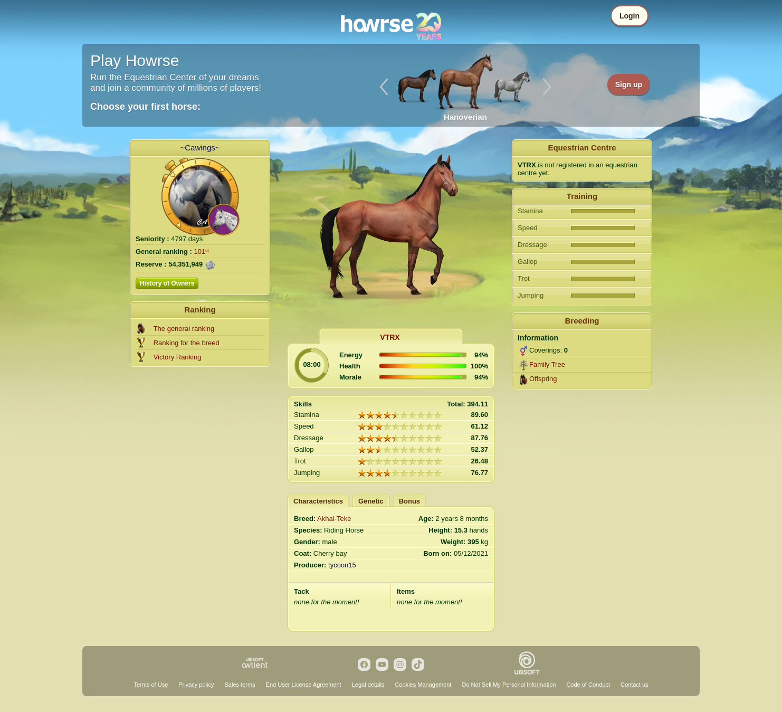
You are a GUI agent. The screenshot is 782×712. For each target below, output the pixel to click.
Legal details (368, 684)
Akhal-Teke (334, 519)
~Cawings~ (200, 147)
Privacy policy (196, 684)
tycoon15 (342, 565)
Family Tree (547, 364)
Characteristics (318, 501)
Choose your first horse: (145, 106)
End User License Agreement (303, 684)
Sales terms (240, 684)
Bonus (409, 501)
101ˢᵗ (201, 251)
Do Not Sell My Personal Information (509, 684)
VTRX (389, 337)
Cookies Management (423, 684)
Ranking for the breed (187, 343)
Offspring (543, 379)
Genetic (371, 501)
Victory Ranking (178, 357)
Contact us (635, 684)
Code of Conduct (588, 684)
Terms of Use (150, 684)
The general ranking (184, 329)
